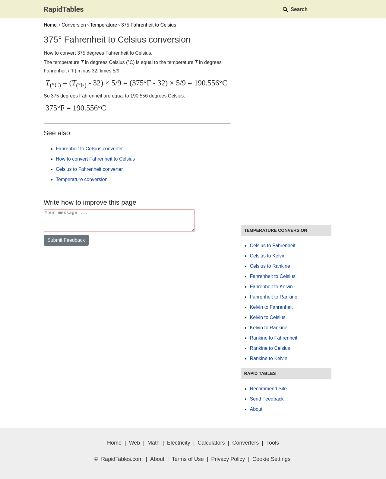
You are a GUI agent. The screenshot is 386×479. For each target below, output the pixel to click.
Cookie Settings (271, 459)
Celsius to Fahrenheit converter (89, 169)
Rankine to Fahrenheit (273, 337)
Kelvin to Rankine (268, 327)
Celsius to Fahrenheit (272, 245)
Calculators (211, 443)
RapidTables (64, 9)
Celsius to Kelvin (267, 255)
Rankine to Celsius (270, 348)
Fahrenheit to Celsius (272, 276)
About (256, 409)
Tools (272, 443)
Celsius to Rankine (270, 266)
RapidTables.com (122, 459)
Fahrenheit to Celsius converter (89, 148)
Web (134, 443)
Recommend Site (268, 388)
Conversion (74, 24)
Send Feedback (266, 398)
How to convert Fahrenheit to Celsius (95, 158)
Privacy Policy (228, 459)
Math (153, 443)
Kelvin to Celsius (267, 317)
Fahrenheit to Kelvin (271, 286)
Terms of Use (188, 459)
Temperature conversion (82, 179)
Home (50, 24)
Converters (245, 443)
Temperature (103, 24)
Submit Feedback (66, 243)
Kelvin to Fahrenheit (271, 307)
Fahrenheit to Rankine (273, 296)
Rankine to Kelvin (268, 358)
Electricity (178, 443)
